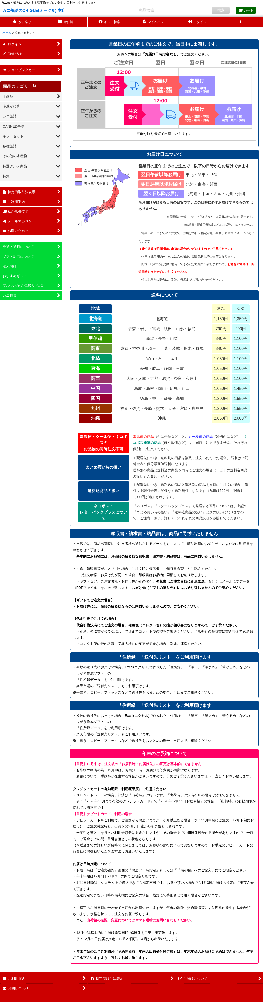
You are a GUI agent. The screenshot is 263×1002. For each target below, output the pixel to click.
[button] (241, 22)
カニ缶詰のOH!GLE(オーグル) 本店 (34, 10)
